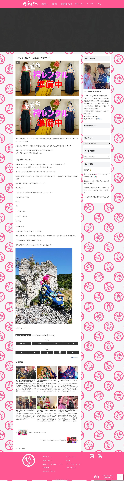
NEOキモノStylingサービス (52, 464)
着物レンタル (79, 4)
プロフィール (47, 457)
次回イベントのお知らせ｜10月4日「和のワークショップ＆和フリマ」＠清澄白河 (96, 190)
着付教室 (54, 4)
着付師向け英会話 (66, 4)
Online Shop (91, 4)
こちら (100, 119)
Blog (99, 4)
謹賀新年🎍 (87, 170)
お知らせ (29, 335)
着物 (35, 335)
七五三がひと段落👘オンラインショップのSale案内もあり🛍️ (97, 175)
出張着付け (45, 4)
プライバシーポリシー (74, 464)
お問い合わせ (71, 468)
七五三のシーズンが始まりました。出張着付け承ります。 (96, 182)
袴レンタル (52, 335)
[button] (108, 157)
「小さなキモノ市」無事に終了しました (96, 197)
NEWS (23, 335)
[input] (97, 157)
